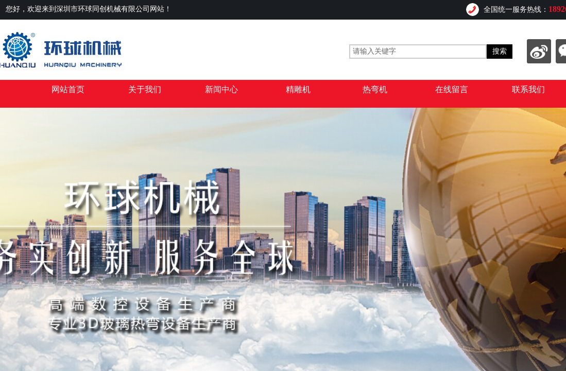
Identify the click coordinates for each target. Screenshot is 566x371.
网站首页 (68, 89)
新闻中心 (221, 89)
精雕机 (298, 89)
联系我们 (528, 89)
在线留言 (451, 89)
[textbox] (418, 51)
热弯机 (375, 89)
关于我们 (144, 89)
